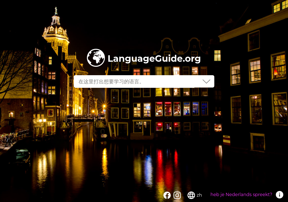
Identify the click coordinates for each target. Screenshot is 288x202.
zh (199, 195)
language (191, 195)
